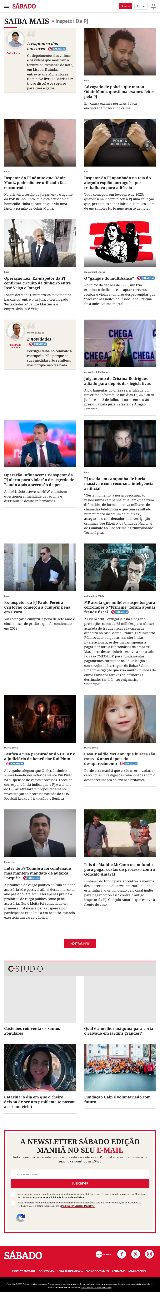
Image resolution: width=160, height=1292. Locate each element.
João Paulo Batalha (15, 346)
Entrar (141, 6)
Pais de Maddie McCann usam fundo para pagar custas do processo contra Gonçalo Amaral (119, 869)
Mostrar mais (80, 943)
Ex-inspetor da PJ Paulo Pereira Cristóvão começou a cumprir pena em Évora (37, 607)
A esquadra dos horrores (42, 46)
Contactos (118, 1271)
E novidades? (40, 339)
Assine (125, 6)
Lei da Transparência (70, 1271)
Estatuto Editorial (23, 1271)
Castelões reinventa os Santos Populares (32, 1031)
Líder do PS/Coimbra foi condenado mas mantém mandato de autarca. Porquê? (37, 873)
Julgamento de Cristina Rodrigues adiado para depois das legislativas (117, 381)
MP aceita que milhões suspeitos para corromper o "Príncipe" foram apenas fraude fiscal (120, 607)
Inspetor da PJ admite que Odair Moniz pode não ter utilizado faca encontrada (36, 182)
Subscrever (80, 1183)
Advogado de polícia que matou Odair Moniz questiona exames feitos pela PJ (119, 91)
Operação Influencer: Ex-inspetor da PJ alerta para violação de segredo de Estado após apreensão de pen (39, 479)
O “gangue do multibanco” (109, 278)
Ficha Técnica (47, 1271)
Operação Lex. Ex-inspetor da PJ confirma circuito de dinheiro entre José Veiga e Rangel (37, 283)
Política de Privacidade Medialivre (67, 1197)
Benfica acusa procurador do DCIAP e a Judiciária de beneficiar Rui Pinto (39, 756)
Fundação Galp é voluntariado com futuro (117, 1099)
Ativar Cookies (137, 1271)
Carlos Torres (13, 53)
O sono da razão (35, 332)
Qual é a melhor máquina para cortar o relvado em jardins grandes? (119, 1031)
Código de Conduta (97, 1271)
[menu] (6, 6)
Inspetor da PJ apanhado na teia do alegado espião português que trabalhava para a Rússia (117, 182)
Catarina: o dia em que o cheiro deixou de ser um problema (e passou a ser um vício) (40, 1101)
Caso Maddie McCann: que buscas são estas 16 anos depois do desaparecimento (119, 758)
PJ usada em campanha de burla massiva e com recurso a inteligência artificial (119, 483)
